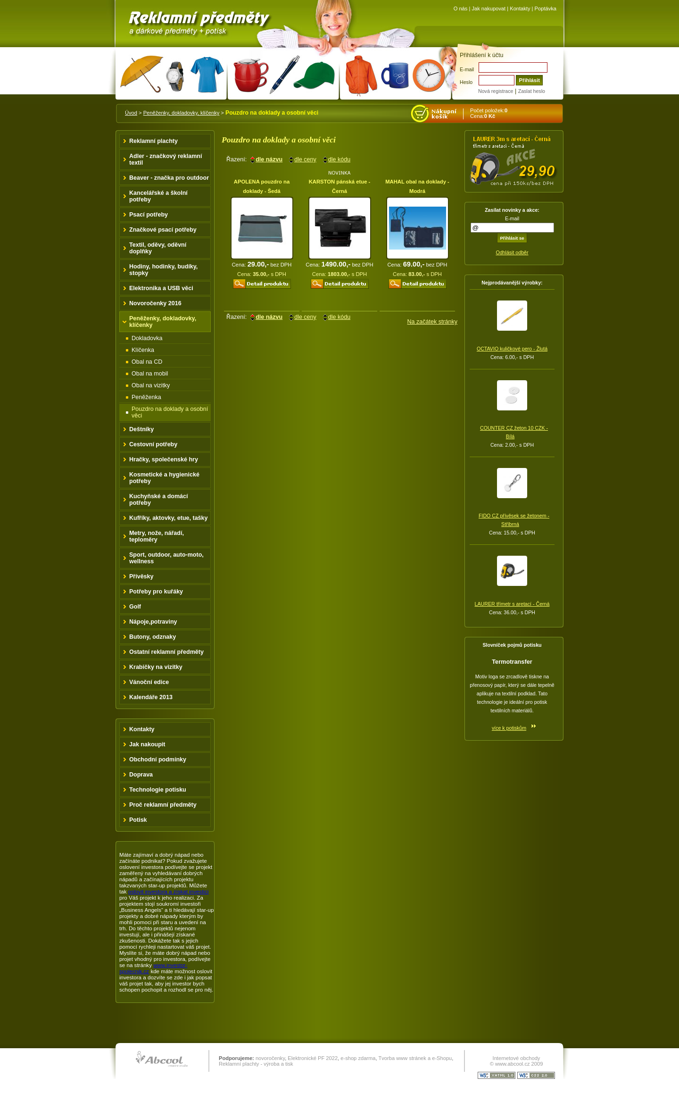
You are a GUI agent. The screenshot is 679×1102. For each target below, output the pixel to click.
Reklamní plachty (153, 141)
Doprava (141, 774)
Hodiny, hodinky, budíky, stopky (163, 269)
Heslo (466, 82)
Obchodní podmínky (157, 759)
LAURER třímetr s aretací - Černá (512, 604)
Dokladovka (147, 338)
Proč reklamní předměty (163, 804)
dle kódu (339, 159)
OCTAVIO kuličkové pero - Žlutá (512, 348)
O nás (461, 8)
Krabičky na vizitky (155, 667)
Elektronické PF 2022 (313, 1058)
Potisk (138, 820)
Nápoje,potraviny (153, 621)
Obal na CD (147, 362)
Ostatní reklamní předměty (166, 652)
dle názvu (269, 159)
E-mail (467, 69)
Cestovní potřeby (153, 444)
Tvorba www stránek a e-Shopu (415, 1058)
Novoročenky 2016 (155, 303)
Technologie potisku (157, 789)
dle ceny (305, 159)
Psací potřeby (148, 214)
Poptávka (545, 8)
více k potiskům (509, 728)
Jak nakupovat (488, 8)
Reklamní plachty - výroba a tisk (256, 1064)
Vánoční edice (149, 682)
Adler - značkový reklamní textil (165, 159)
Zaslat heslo (531, 91)
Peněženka (146, 397)
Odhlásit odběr (512, 252)
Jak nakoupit (147, 744)
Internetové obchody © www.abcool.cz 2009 (516, 1061)
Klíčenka (143, 350)
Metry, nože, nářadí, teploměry (156, 536)
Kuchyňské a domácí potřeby (158, 499)
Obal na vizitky (151, 385)
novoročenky (270, 1058)
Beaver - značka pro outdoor (169, 178)
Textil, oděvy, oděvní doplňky (157, 248)
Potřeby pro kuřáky (156, 591)
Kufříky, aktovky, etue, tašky (168, 518)
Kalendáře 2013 (151, 697)
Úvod (131, 113)
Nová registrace (495, 91)
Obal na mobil (150, 373)
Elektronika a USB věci (161, 288)
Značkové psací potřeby (163, 229)
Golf (135, 606)
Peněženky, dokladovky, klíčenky (181, 113)
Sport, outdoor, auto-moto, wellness (166, 558)
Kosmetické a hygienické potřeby (164, 477)
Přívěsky (141, 576)
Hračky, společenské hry (163, 459)
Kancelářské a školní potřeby (158, 196)
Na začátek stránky (432, 321)
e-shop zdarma (357, 1058)
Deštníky (141, 429)
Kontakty (520, 8)
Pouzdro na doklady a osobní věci (170, 412)
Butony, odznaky (152, 637)
